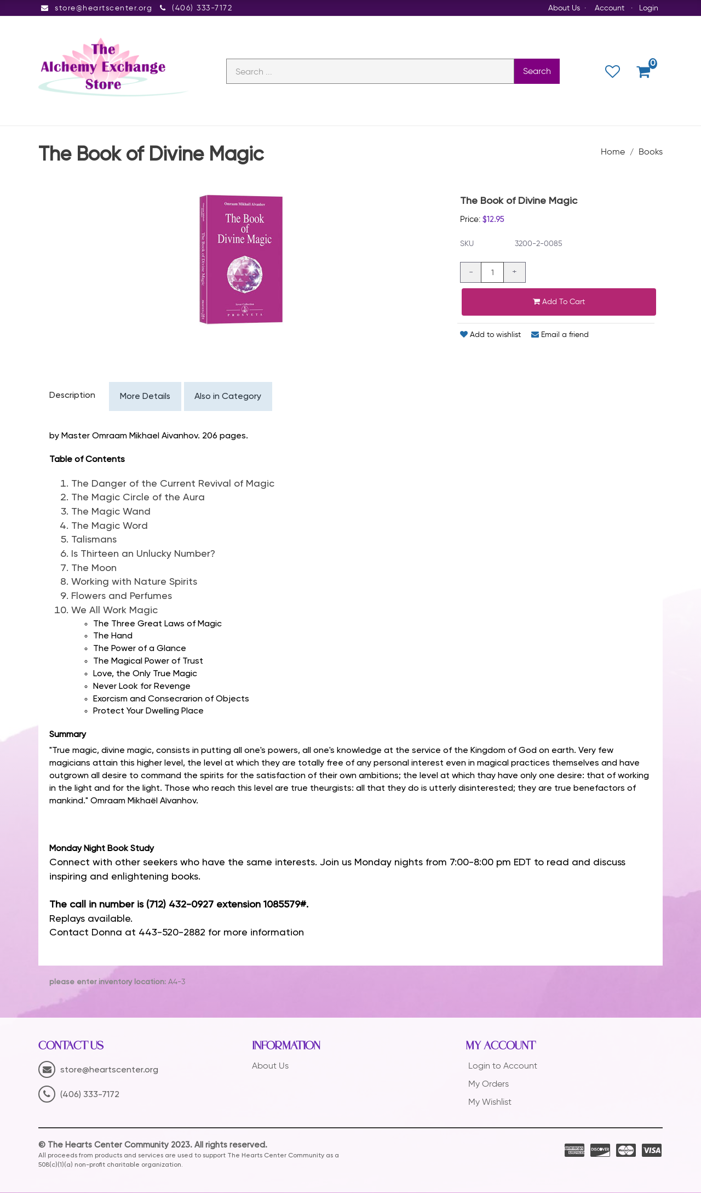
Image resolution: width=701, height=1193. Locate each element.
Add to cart (559, 302)
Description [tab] (72, 396)
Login (648, 8)
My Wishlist (490, 1102)
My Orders (488, 1084)
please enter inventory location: (107, 982)
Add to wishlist (490, 335)
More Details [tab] (145, 397)
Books (651, 152)
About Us (564, 8)
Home (613, 152)
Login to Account (502, 1066)
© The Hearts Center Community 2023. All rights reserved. (152, 1145)
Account (609, 8)
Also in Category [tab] (229, 397)
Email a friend (560, 335)
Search (537, 71)
